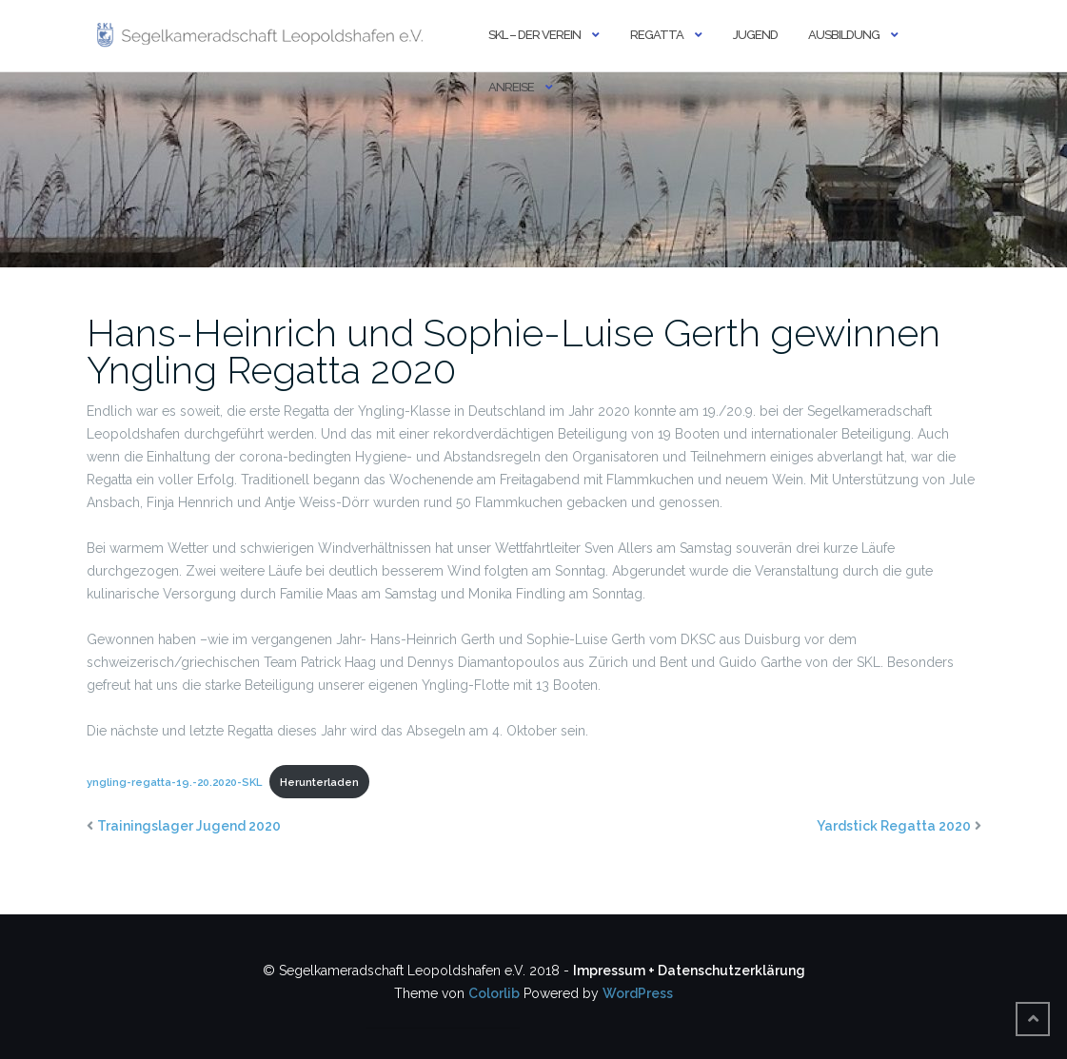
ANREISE (511, 87)
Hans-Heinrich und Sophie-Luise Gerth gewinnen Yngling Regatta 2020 (513, 351)
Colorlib (494, 993)
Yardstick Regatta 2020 (894, 825)
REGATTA (656, 35)
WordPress (638, 993)
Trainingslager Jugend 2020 (189, 825)
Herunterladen (319, 782)
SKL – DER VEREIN (534, 35)
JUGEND (755, 35)
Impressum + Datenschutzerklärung (689, 970)
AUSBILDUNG (843, 35)
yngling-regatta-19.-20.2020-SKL (174, 782)
